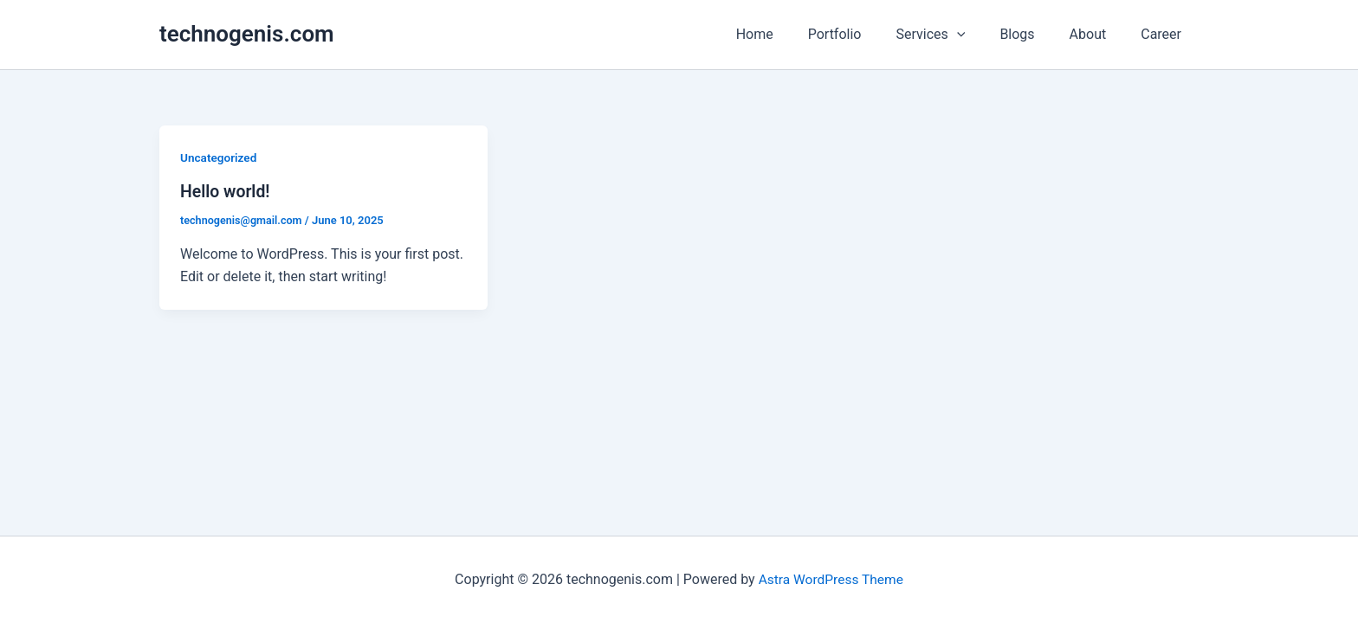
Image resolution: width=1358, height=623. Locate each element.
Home (793, 34)
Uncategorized (219, 157)
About (1098, 34)
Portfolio (866, 34)
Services (954, 34)
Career (1164, 34)
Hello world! (226, 191)
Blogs (1034, 34)
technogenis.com (246, 34)
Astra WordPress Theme (830, 579)
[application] (981, 34)
